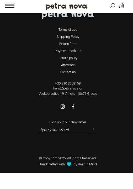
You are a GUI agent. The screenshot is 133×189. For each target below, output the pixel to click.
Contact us (68, 72)
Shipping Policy (67, 37)
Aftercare (68, 65)
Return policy (67, 58)
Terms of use (67, 30)
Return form (68, 44)
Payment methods (68, 51)
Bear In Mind (87, 164)
